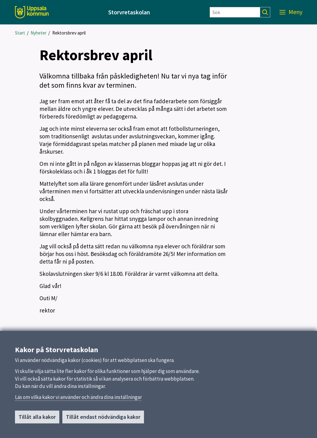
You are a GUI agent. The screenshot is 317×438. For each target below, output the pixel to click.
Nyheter (38, 33)
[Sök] (235, 12)
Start (20, 33)
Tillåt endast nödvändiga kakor (103, 419)
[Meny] (290, 12)
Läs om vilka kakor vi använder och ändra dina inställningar (78, 399)
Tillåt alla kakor (37, 419)
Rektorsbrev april (69, 33)
